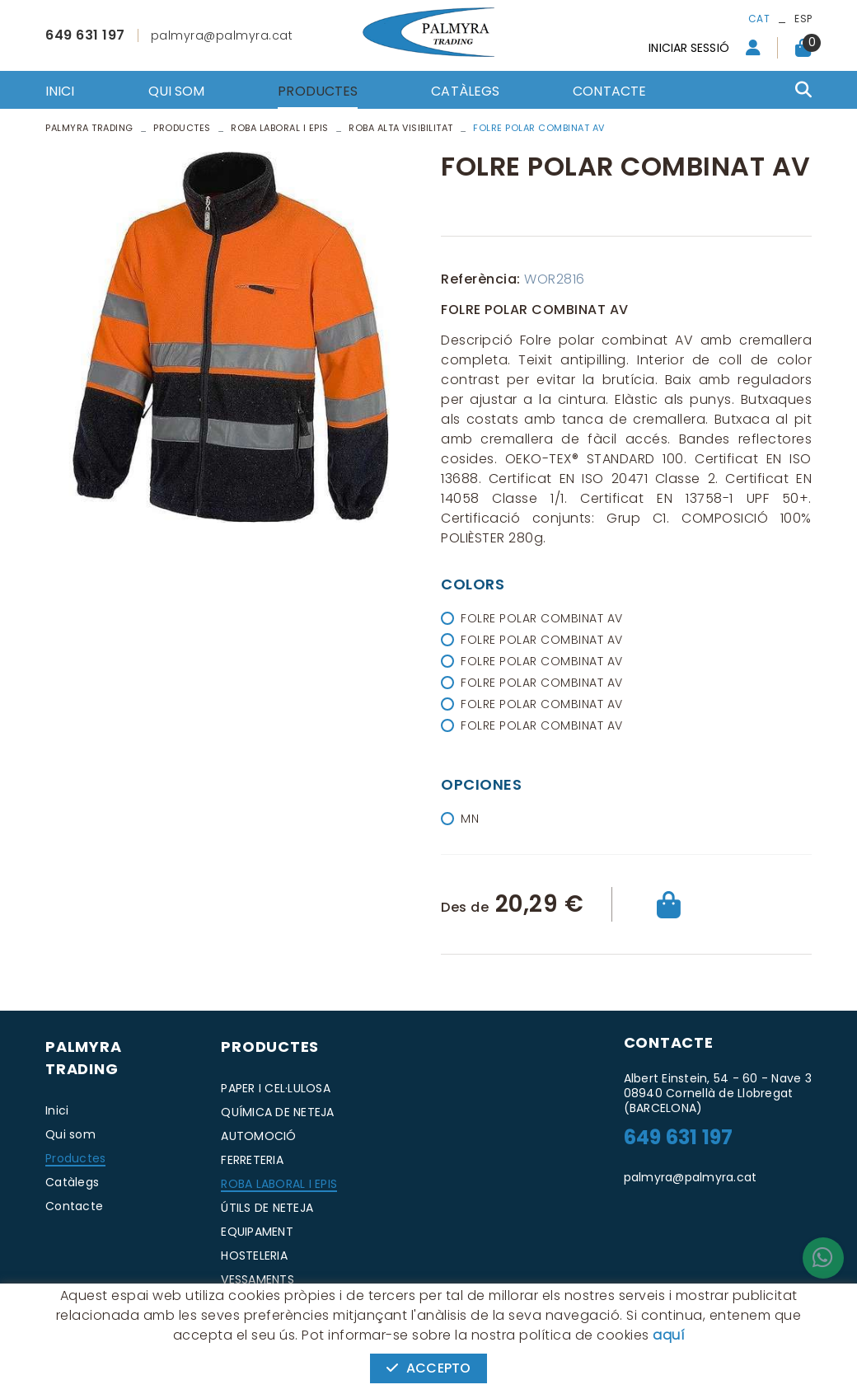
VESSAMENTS (257, 1279)
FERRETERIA (252, 1160)
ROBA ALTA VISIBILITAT (401, 127)
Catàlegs (72, 1182)
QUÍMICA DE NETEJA (277, 1112)
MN (470, 818)
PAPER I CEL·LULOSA (275, 1088)
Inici (56, 1110)
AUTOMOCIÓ (258, 1136)
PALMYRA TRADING (89, 127)
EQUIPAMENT (257, 1231)
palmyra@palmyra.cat (222, 35)
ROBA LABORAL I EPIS (279, 1184)
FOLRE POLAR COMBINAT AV (542, 618)
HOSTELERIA (254, 1255)
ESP (803, 19)
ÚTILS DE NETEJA (267, 1207)
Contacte (74, 1206)
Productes (182, 127)
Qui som (70, 1134)
